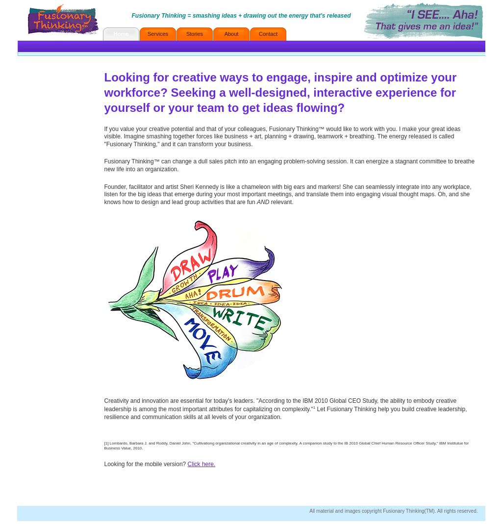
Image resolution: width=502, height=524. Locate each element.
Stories (194, 34)
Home (121, 34)
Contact (268, 34)
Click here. (202, 464)
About (232, 34)
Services (158, 34)
